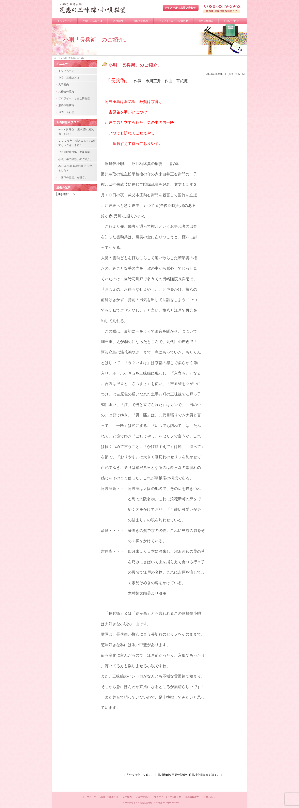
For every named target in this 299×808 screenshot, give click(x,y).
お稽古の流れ (140, 20)
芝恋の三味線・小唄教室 (151, 803)
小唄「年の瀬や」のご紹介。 (75, 159)
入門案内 (118, 20)
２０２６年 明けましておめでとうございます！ (76, 143)
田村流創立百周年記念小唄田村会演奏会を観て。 (188, 774)
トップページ (65, 20)
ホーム (57, 58)
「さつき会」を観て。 (140, 774)
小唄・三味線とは (92, 20)
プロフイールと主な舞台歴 (173, 20)
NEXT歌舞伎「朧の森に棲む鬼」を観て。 (76, 131)
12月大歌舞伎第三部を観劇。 (75, 152)
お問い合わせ (231, 20)
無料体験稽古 (206, 20)
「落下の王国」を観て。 (72, 177)
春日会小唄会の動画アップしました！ (76, 168)
